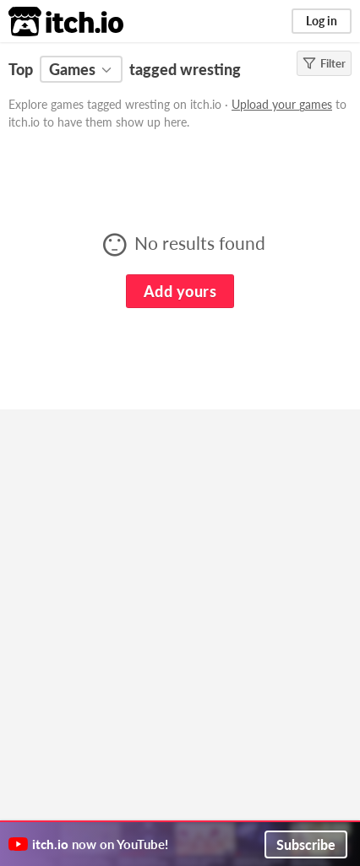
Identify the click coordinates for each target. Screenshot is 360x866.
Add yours (180, 291)
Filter (324, 63)
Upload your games (282, 104)
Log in (321, 21)
